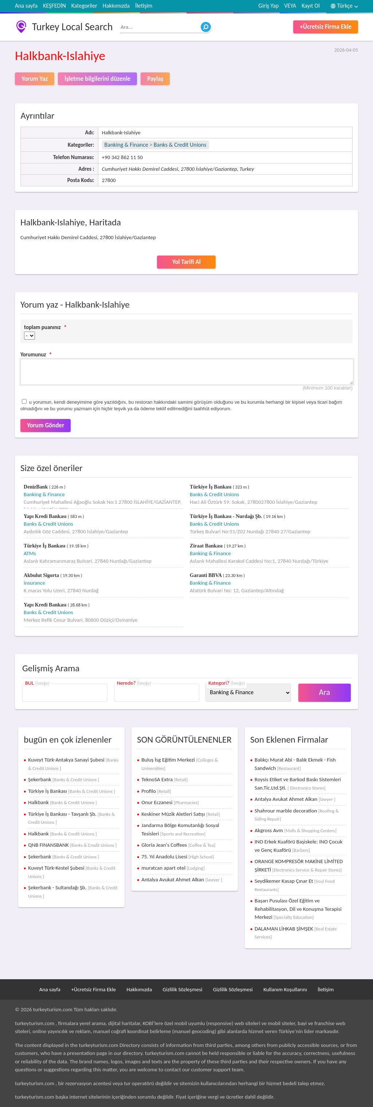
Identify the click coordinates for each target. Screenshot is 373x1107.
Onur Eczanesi (170, 802)
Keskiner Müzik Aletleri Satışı (180, 814)
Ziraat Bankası (207, 546)
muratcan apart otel (173, 868)
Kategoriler (84, 5)
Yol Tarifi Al (186, 262)
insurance (34, 583)
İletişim (143, 5)
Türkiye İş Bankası (211, 487)
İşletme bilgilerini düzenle (97, 79)
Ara (324, 692)
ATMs (30, 553)
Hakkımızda (116, 5)
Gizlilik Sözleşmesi (183, 989)
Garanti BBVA (206, 575)
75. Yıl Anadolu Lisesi (177, 856)
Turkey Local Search (72, 26)
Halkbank (62, 802)
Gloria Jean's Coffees (178, 845)
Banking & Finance (126, 144)
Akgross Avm (296, 830)
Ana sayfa (26, 5)
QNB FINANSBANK (72, 845)
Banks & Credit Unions (180, 144)
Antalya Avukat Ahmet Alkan (181, 879)
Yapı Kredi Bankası (46, 516)
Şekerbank (63, 779)
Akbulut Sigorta (42, 575)
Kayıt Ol (311, 5)
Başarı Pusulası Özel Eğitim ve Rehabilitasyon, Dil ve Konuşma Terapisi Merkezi (298, 908)
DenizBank (36, 487)
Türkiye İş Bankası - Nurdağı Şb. (226, 516)
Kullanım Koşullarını (285, 989)
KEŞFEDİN (54, 5)
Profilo (156, 791)
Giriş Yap (269, 5)
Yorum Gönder (45, 425)
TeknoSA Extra (164, 779)
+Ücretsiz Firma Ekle (326, 27)
